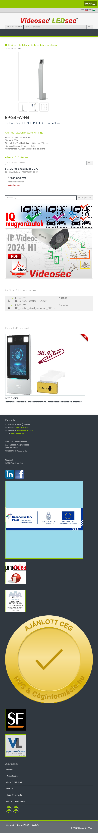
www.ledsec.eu (17, 433)
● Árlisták (9, 789)
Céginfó (35, 825)
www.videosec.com (25, 430)
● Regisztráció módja (14, 795)
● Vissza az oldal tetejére (15, 801)
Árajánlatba (84, 197)
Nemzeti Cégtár (23, 825)
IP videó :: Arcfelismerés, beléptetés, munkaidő (31, 45)
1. (10, 299)
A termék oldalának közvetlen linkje (24, 132)
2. (10, 307)
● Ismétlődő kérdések (17, 157)
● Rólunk (9, 769)
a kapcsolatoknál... (22, 427)
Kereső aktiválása (14, 27)
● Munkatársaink (12, 776)
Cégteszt (10, 825)
